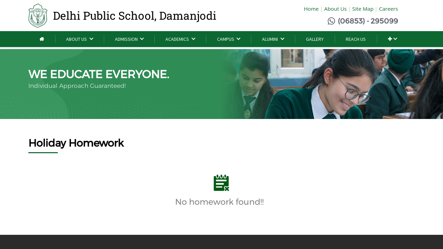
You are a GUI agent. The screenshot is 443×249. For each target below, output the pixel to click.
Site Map (362, 8)
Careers (388, 8)
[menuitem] (41, 39)
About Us (335, 8)
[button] (392, 39)
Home (311, 8)
